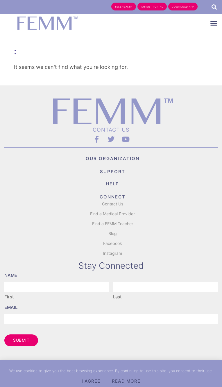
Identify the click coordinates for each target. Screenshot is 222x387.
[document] (111, 193)
